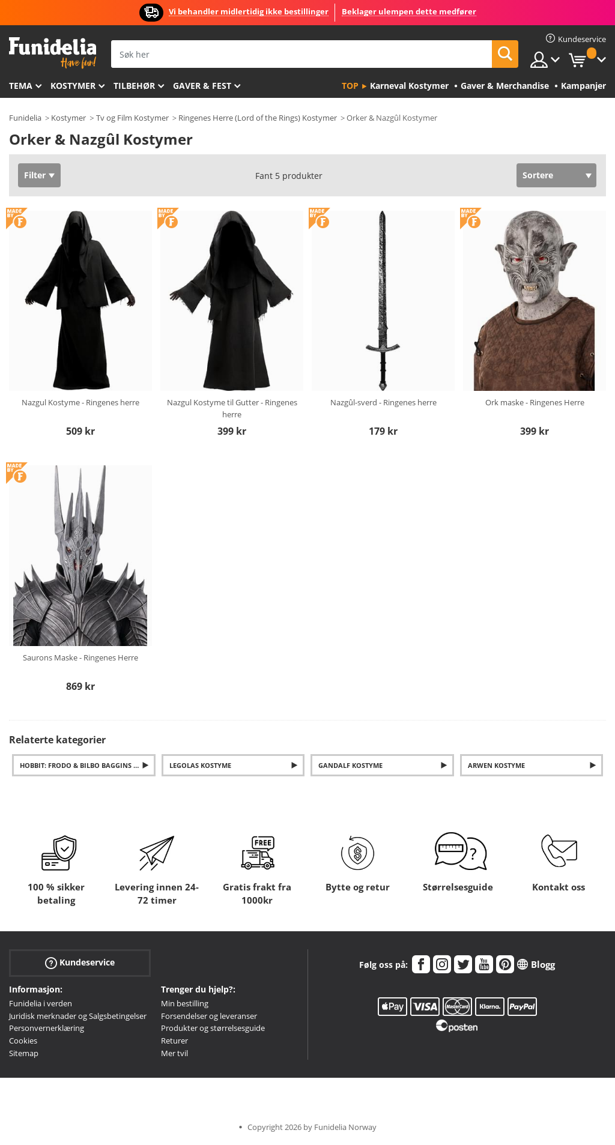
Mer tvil (174, 1053)
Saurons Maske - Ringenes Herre (80, 657)
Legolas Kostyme (200, 765)
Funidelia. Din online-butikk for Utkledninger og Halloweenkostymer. (52, 53)
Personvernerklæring (46, 1028)
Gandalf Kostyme (350, 765)
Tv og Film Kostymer (132, 117)
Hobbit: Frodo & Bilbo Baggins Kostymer (88, 765)
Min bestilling (184, 1003)
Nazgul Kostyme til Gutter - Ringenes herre (232, 408)
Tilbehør (134, 85)
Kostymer (72, 85)
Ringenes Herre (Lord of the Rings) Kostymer (257, 117)
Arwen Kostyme (496, 765)
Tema (20, 85)
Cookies (23, 1040)
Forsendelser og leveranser (209, 1016)
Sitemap (23, 1053)
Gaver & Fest (202, 85)
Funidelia (25, 117)
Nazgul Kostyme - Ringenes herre (80, 402)
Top (350, 85)
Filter (35, 175)
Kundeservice (80, 962)
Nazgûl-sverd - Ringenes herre (383, 402)
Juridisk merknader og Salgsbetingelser (78, 1016)
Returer (174, 1040)
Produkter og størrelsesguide (213, 1028)
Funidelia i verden (40, 1003)
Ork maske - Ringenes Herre (534, 402)
